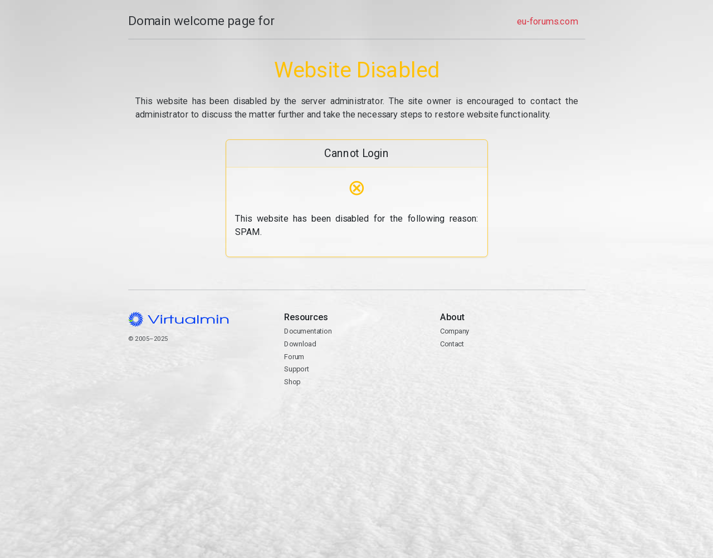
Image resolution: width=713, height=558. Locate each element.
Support (296, 369)
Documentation (307, 331)
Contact (512, 376)
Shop (292, 382)
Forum (294, 357)
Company (455, 331)
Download (300, 344)
